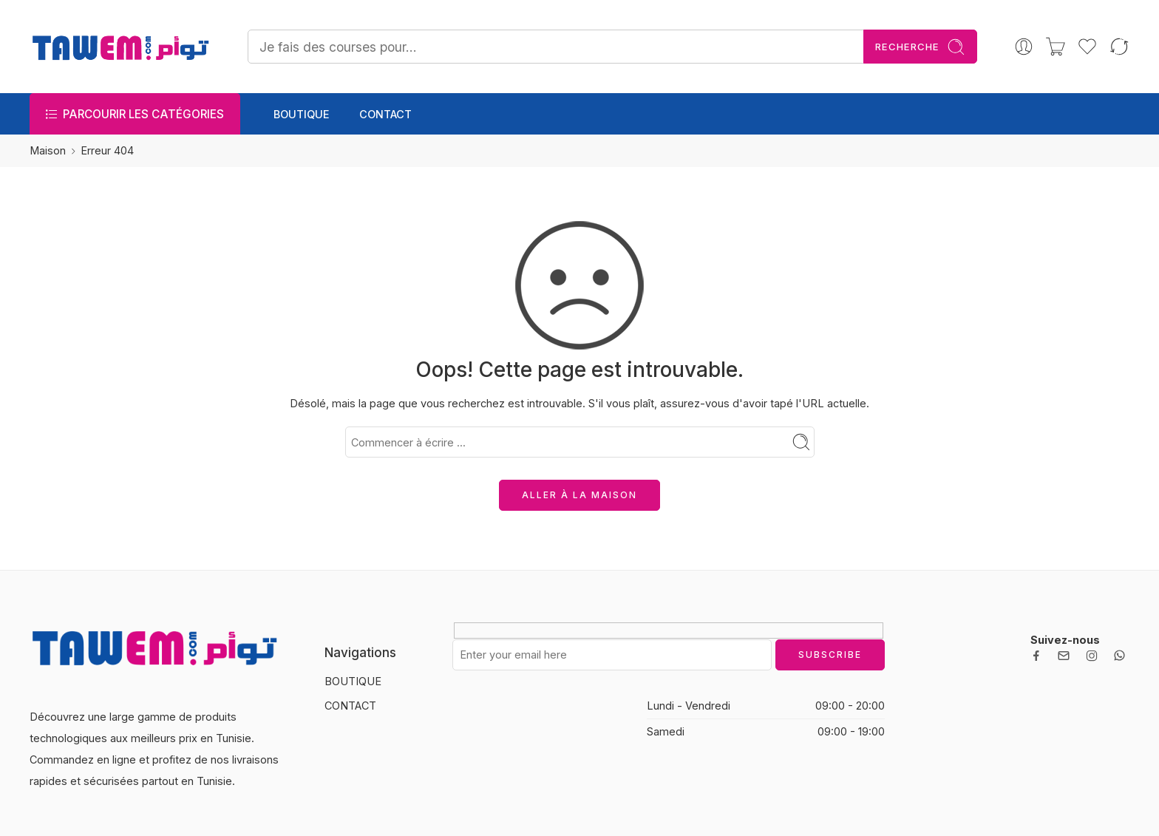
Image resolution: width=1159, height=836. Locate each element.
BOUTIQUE (301, 114)
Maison (48, 150)
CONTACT (385, 114)
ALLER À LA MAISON (579, 494)
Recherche (920, 47)
